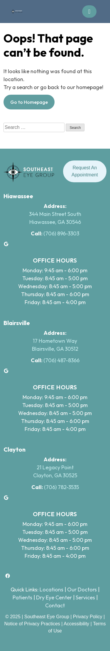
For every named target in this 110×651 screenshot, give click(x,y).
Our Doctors (82, 589)
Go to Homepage (29, 102)
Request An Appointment (85, 171)
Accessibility (76, 623)
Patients (22, 597)
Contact (55, 605)
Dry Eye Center (54, 597)
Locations (51, 589)
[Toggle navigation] (89, 11)
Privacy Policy (88, 616)
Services (85, 597)
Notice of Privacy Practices (32, 623)
